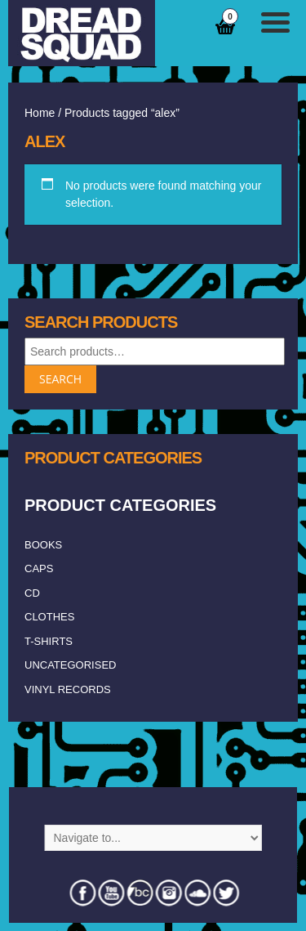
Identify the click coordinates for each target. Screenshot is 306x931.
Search (60, 379)
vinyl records (67, 689)
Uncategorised (70, 665)
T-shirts (48, 641)
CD (32, 593)
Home (39, 112)
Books (43, 545)
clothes (49, 617)
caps (38, 568)
